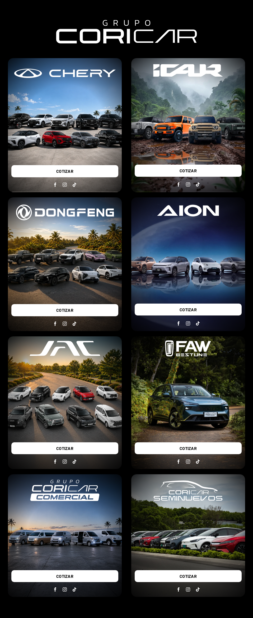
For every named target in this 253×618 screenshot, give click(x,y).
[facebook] (55, 185)
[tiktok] (74, 185)
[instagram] (65, 185)
